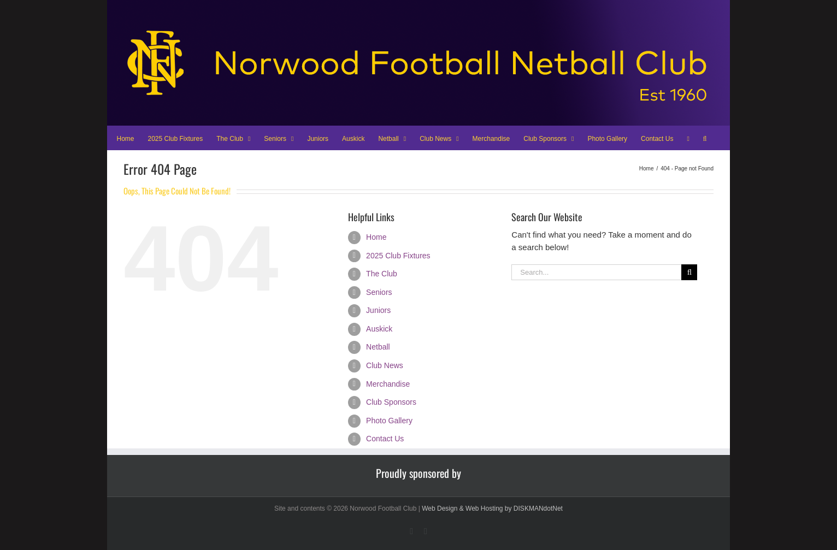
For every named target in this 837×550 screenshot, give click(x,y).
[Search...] (596, 272)
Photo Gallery (389, 420)
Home (376, 237)
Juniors (378, 310)
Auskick (379, 328)
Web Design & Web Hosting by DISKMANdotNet (492, 508)
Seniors (379, 292)
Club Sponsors (391, 402)
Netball (378, 346)
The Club (381, 273)
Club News (384, 365)
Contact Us (385, 438)
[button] (705, 137)
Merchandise (388, 384)
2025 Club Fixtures (398, 255)
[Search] (689, 272)
